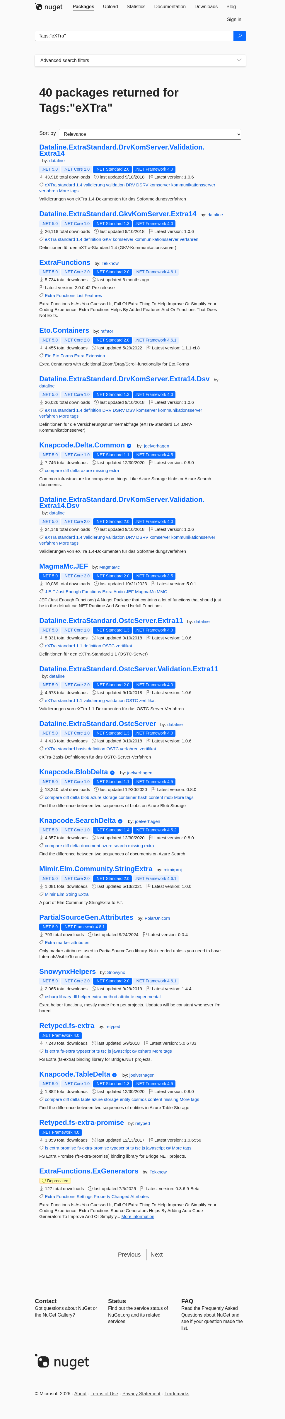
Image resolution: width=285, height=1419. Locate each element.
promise (68, 1147)
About (80, 1393)
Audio (119, 591)
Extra (50, 295)
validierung (94, 184)
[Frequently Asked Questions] (187, 1301)
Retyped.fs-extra (66, 1025)
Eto (48, 355)
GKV (107, 239)
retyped (112, 1026)
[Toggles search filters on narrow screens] (239, 60)
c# (134, 1051)
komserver (160, 184)
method (110, 996)
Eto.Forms (63, 355)
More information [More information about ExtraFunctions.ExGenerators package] (137, 1216)
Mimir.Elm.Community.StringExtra (95, 869)
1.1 (79, 645)
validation (115, 184)
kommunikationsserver (193, 184)
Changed (120, 1196)
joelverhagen (156, 445)
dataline (57, 160)
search (120, 845)
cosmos (139, 1099)
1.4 (79, 184)
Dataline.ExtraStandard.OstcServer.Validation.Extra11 (128, 669)
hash (143, 797)
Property (102, 1196)
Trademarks (177, 1393)
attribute (126, 996)
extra (114, 470)
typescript (85, 1051)
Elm (60, 894)
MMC (162, 591)
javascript (121, 1051)
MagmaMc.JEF (63, 566)
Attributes (139, 1196)
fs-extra (68, 1051)
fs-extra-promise (93, 1147)
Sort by (47, 133)
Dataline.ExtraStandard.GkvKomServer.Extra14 (117, 214)
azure (86, 470)
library (65, 996)
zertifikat (124, 645)
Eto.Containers (64, 330)
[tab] (83, 6)
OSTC (108, 645)
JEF (130, 591)
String (71, 894)
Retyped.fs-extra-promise (81, 1122)
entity (125, 1099)
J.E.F (50, 591)
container (128, 797)
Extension (95, 355)
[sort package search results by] (150, 134)
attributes (80, 942)
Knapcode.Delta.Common (82, 445)
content (156, 797)
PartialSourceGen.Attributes (86, 917)
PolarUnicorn (157, 918)
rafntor (106, 331)
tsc (104, 1051)
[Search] (239, 36)
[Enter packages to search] (134, 36)
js (109, 1051)
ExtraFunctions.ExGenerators (89, 1171)
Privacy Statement (141, 1393)
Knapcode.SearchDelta (77, 820)
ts (98, 1051)
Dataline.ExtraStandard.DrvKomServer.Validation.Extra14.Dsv (121, 502)
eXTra (51, 184)
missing (100, 470)
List (80, 295)
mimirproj (173, 869)
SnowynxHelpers (67, 971)
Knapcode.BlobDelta (73, 772)
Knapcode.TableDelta (74, 1074)
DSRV (142, 184)
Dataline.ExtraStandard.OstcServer (97, 723)
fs (46, 1051)
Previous (129, 1254)
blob (85, 797)
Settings (85, 1196)
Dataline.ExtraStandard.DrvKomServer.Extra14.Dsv (124, 379)
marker (63, 942)
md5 (168, 797)
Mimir (50, 894)
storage (110, 797)
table (86, 1099)
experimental (148, 996)
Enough (73, 591)
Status (117, 1301)
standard (66, 184)
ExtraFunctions (65, 262)
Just (60, 591)
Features (93, 295)
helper (84, 996)
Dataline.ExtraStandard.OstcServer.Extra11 (111, 620)
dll (74, 996)
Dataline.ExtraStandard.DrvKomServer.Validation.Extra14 (121, 150)
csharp (51, 996)
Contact (46, 1301)
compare (53, 470)
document (90, 845)
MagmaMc (109, 566)
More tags (69, 190)
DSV (130, 410)
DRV (130, 184)
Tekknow (110, 263)
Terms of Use (104, 1393)
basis (81, 748)
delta (75, 470)
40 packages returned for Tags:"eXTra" (109, 100)
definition (92, 239)
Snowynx (116, 972)
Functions (65, 295)
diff (66, 470)
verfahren (48, 190)
